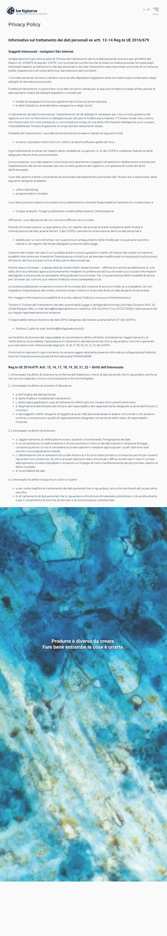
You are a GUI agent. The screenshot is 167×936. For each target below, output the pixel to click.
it (148, 9)
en (144, 9)
